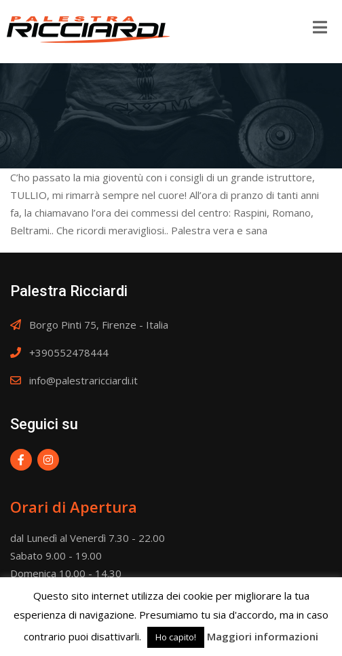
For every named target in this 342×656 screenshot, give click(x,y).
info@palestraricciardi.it (83, 380)
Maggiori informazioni (262, 636)
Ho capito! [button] (175, 637)
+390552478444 (69, 352)
